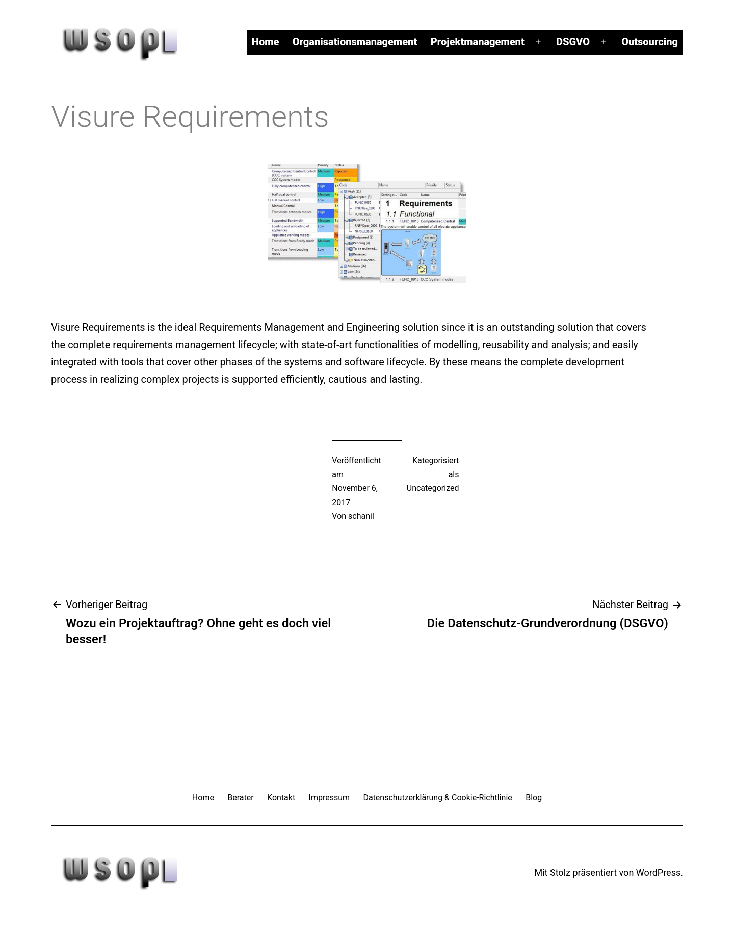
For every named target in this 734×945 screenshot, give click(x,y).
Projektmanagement (478, 42)
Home (265, 42)
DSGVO (573, 42)
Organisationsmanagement (355, 42)
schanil (361, 516)
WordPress (658, 872)
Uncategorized (433, 488)
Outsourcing (649, 42)
